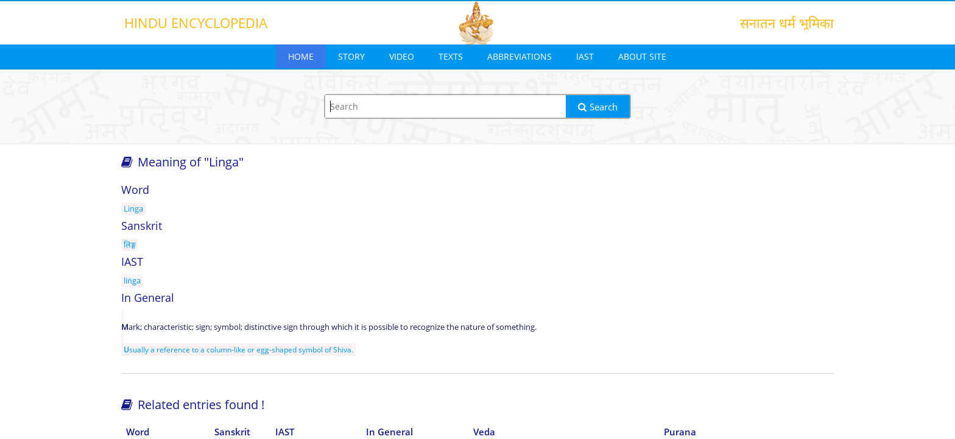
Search (598, 107)
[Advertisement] (721, 275)
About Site (642, 56)
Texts (451, 56)
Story (351, 56)
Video (401, 56)
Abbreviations (519, 56)
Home (301, 56)
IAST (585, 56)
